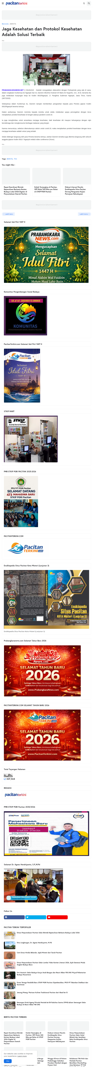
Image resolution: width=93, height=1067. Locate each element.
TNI (15, 159)
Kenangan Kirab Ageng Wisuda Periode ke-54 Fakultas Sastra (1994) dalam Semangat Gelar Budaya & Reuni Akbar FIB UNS (51, 1003)
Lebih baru (9, 214)
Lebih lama (84, 214)
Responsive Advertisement (46, 15)
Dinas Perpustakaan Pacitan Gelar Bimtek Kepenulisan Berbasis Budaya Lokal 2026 (48, 933)
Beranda (5, 24)
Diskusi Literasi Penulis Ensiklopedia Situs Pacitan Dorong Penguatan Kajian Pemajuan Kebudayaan (75, 190)
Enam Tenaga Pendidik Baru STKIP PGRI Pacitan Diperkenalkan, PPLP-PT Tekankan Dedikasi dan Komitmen (52, 983)
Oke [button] (7, 1061)
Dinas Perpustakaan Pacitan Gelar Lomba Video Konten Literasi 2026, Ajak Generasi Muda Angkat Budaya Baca (51, 964)
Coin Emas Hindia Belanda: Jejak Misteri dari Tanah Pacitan (39, 953)
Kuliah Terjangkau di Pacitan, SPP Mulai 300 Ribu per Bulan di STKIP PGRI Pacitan (46, 189)
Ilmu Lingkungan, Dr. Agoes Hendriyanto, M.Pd (34, 943)
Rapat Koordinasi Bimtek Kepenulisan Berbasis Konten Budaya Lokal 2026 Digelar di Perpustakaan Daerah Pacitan (15, 190)
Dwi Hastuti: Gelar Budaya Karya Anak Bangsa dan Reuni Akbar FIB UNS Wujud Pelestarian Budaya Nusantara (51, 974)
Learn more (22, 1056)
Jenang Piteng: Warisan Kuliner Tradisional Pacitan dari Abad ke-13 (42, 992)
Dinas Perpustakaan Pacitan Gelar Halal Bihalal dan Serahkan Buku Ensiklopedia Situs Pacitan (79, 1037)
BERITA (13, 24)
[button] (3, 3)
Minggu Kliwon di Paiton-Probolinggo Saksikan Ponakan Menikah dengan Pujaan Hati (57, 1061)
